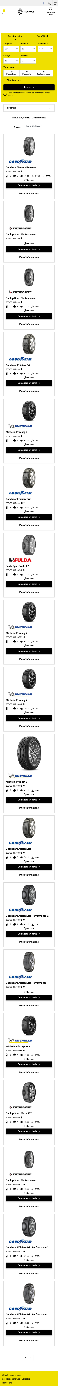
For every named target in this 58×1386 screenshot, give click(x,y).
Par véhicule (43, 36)
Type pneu (8, 67)
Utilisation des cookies (11, 1375)
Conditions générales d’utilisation (16, 1379)
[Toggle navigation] (4, 12)
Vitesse (23, 55)
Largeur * (7, 43)
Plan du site (7, 1383)
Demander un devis (29, 185)
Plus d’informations (29, 193)
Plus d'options (12, 80)
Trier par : (18, 127)
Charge (6, 55)
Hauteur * (24, 43)
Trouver (29, 87)
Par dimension (15, 36)
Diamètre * (43, 43)
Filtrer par (29, 108)
